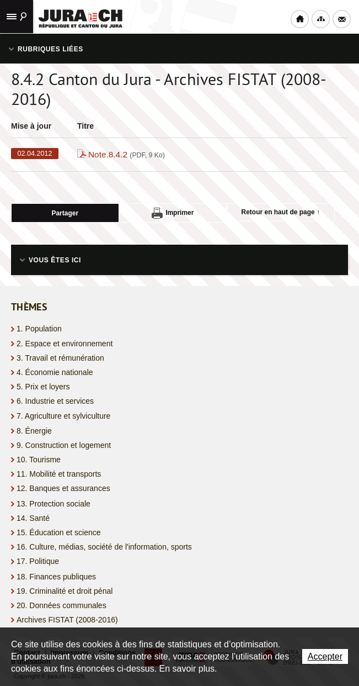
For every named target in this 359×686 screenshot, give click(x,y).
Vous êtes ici (55, 260)
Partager (64, 213)
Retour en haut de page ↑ (281, 212)
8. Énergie (34, 430)
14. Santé (33, 518)
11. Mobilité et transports (59, 473)
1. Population (39, 328)
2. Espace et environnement (64, 343)
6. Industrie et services (55, 401)
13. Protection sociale (53, 503)
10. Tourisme (39, 459)
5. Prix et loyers (43, 386)
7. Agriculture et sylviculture (63, 415)
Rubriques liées (50, 49)
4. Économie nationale (55, 372)
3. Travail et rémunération (60, 357)
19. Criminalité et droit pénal (64, 591)
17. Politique (38, 561)
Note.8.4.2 (126, 154)
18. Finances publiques (56, 576)
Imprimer (173, 213)
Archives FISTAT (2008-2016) (67, 619)
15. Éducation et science (59, 532)
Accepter (325, 656)
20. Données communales (61, 605)
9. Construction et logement (64, 445)
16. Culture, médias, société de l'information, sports (104, 546)
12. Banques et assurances (63, 488)
